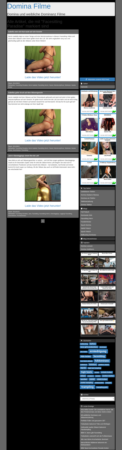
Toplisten (85, 243)
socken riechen (108, 376)
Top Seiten (86, 188)
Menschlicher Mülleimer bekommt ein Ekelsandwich (94, 444)
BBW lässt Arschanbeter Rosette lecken (95, 448)
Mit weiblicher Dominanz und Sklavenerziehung (91, 416)
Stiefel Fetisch (86, 228)
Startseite (84, 87)
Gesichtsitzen (17, 150)
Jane (29, 214)
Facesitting (25, 150)
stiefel (92, 379)
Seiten (84, 84)
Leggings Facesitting (66, 214)
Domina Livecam (87, 246)
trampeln (108, 383)
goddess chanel (104, 364)
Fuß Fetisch (85, 212)
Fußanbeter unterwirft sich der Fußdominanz (96, 436)
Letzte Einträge (87, 406)
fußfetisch (84, 364)
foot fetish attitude (86, 361)
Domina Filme (29, 6)
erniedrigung (98, 351)
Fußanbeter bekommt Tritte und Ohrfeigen (95, 424)
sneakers (90, 376)
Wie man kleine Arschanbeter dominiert (94, 439)
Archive (85, 395)
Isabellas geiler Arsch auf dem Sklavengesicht (25, 93)
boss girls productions (89, 347)
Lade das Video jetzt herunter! (43, 77)
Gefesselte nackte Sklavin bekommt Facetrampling (93, 428)
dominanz (103, 347)
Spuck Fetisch (86, 231)
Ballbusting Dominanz (88, 235)
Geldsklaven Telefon (88, 192)
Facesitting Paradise (22, 85)
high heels (86, 372)
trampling (87, 386)
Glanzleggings (55, 214)
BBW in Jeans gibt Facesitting (91, 433)
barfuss (93, 344)
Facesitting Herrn (87, 218)
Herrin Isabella (32, 85)
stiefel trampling (87, 383)
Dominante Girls (86, 215)
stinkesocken (99, 383)
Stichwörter (86, 341)
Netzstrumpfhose (59, 85)
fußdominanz (102, 361)
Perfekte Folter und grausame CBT (93, 421)
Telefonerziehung (87, 201)
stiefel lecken (102, 379)
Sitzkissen (68, 85)
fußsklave (92, 364)
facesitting (99, 356)
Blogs (84, 209)
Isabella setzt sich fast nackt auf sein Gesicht (25, 32)
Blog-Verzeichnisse (89, 239)
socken (98, 376)
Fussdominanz (86, 222)
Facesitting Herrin (43, 85)
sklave (83, 376)
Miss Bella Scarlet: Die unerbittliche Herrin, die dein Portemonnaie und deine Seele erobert (97, 411)
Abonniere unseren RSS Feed (97, 79)
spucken (84, 379)
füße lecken (86, 356)
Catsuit (51, 85)
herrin (83, 368)
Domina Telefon (86, 205)
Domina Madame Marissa (90, 195)
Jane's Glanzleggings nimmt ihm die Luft (23, 156)
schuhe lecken (106, 372)
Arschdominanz (21, 215)
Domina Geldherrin (87, 249)
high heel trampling (94, 368)
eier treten (84, 352)
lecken (97, 372)
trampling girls (102, 387)
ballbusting (84, 344)
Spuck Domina (86, 225)
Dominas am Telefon (88, 198)
